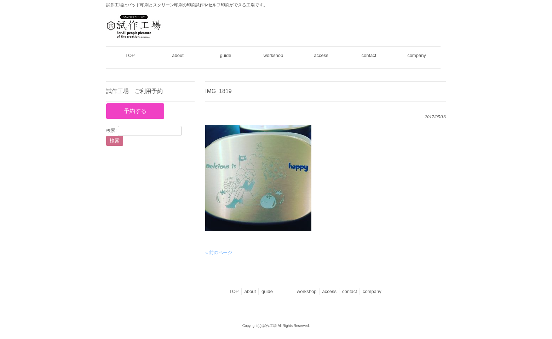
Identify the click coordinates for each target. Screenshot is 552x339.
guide (276, 291)
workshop (307, 291)
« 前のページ (218, 252)
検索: (111, 130)
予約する (135, 111)
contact (349, 291)
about (250, 291)
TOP (234, 291)
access (329, 291)
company (372, 291)
